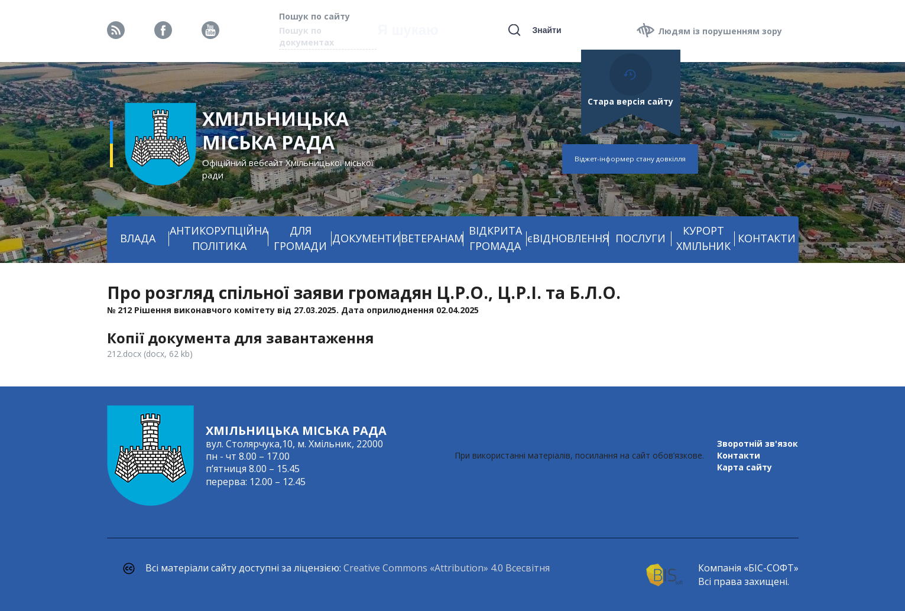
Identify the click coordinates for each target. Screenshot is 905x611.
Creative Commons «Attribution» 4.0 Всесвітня (446, 567)
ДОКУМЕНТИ (366, 238)
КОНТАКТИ (767, 238)
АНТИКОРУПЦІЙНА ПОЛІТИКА (219, 238)
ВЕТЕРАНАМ (432, 238)
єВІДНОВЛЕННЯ (568, 238)
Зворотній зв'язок (757, 443)
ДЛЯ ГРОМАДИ (300, 238)
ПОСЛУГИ (640, 238)
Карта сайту (744, 467)
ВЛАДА (137, 238)
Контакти (738, 455)
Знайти (546, 30)
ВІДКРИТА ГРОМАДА (495, 238)
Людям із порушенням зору (720, 31)
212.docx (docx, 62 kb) (150, 353)
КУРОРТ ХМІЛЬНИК (703, 238)
